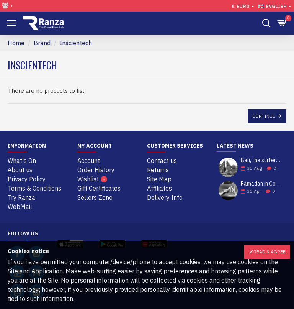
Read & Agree (269, 252)
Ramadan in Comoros (261, 184)
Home (16, 43)
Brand (42, 43)
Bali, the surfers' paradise (261, 160)
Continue (263, 116)
